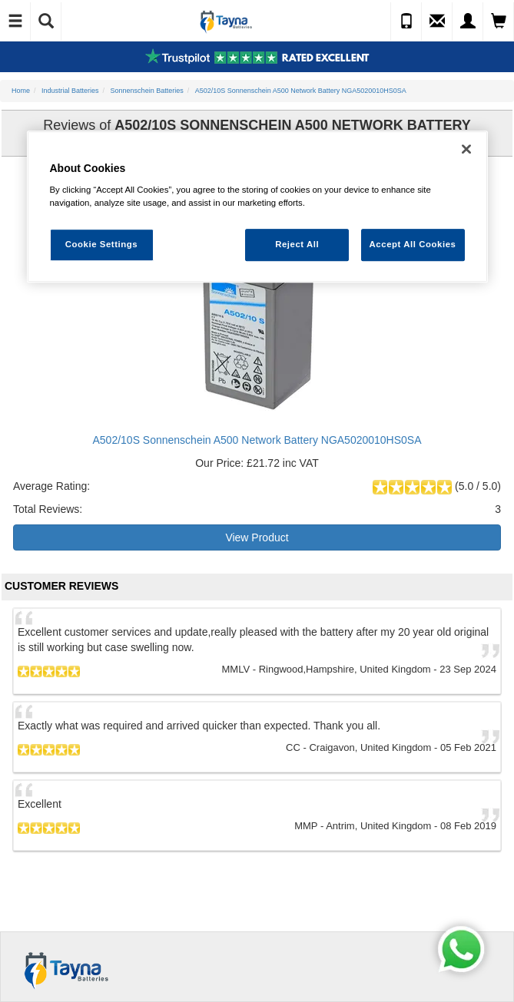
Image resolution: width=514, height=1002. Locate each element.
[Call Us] (406, 21)
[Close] (466, 149)
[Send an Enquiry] (437, 21)
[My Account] (468, 21)
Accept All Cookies (413, 245)
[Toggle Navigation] (15, 21)
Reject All (297, 245)
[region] (257, 207)
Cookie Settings (101, 245)
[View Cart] (498, 21)
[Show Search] (46, 21)
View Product (256, 537)
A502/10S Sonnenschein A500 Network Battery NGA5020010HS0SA (256, 440)
